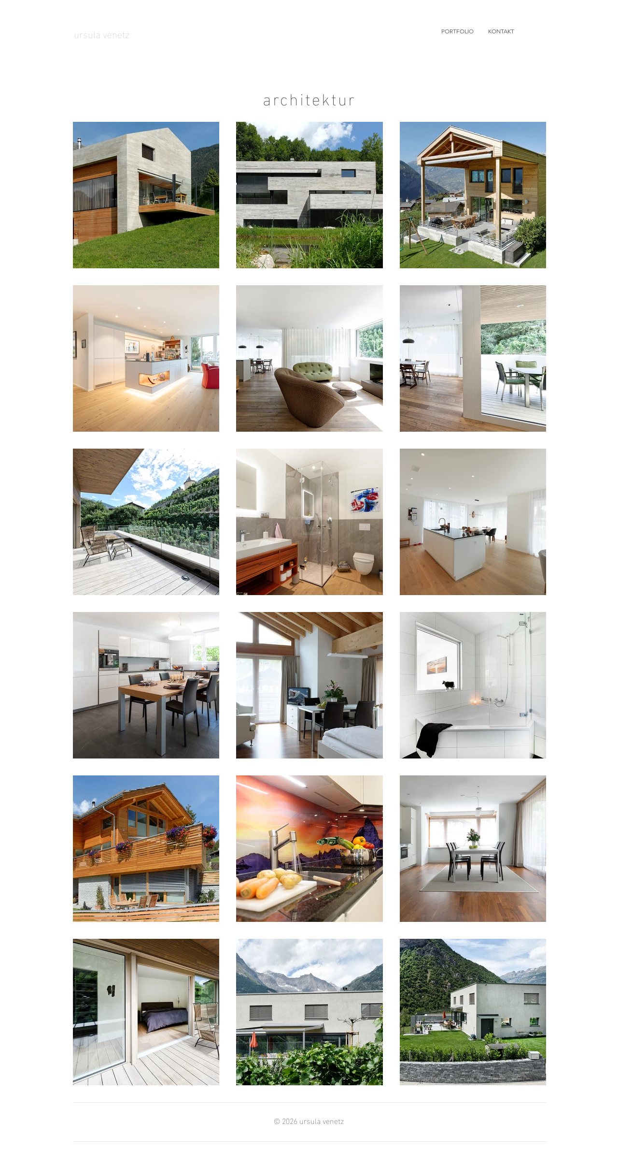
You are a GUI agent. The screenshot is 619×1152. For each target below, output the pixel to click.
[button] (457, 31)
